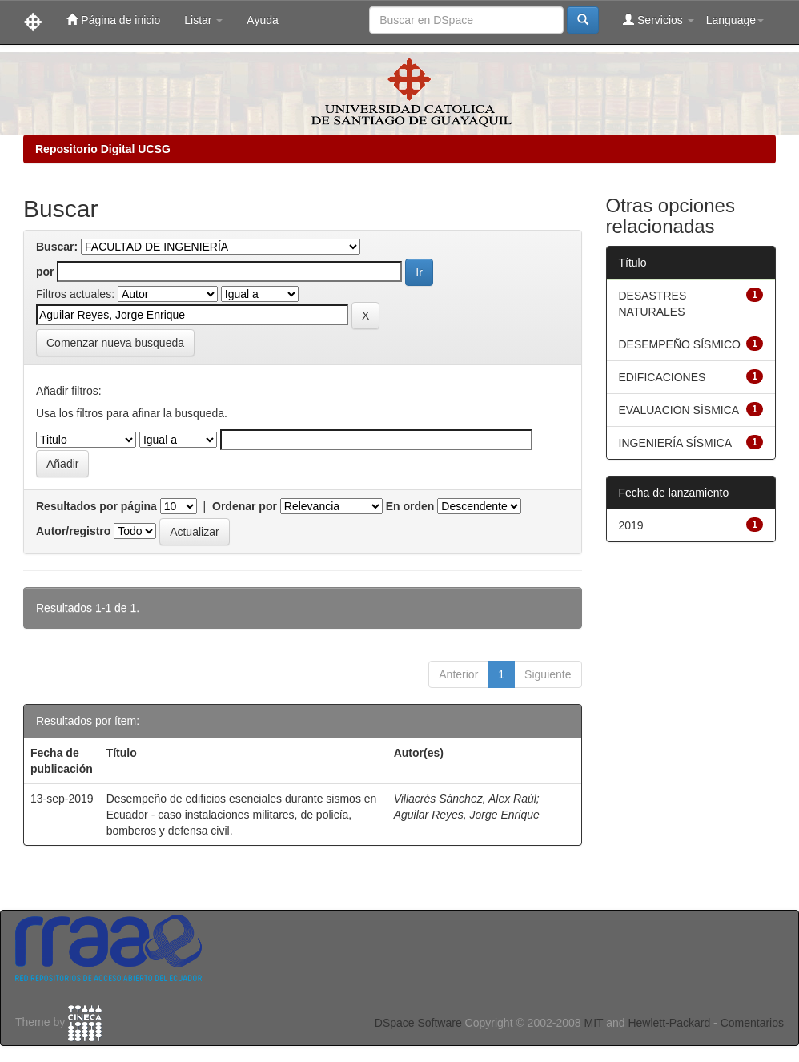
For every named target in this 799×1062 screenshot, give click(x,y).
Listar (203, 20)
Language (735, 20)
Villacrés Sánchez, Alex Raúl (465, 798)
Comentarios (752, 1022)
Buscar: (57, 246)
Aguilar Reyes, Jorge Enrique (467, 814)
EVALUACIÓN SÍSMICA (679, 410)
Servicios (658, 19)
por (45, 271)
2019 (631, 525)
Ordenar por (244, 506)
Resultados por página (96, 506)
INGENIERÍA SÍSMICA (676, 442)
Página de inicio (113, 19)
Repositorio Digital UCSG (103, 149)
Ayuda (262, 20)
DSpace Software (418, 1022)
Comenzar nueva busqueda (115, 342)
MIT (593, 1022)
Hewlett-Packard (669, 1022)
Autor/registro (73, 531)
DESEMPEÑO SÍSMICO (680, 344)
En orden (410, 506)
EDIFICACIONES (662, 377)
